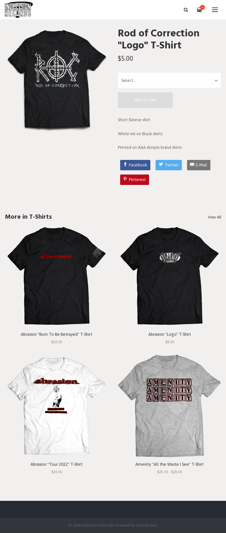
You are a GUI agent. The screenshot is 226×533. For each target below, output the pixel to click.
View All (214, 217)
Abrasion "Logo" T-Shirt (169, 334)
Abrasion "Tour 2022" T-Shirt (56, 464)
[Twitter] (169, 165)
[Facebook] (135, 165)
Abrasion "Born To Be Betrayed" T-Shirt (56, 334)
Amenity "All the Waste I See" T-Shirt (169, 464)
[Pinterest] (134, 180)
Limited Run (146, 525)
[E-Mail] (199, 165)
